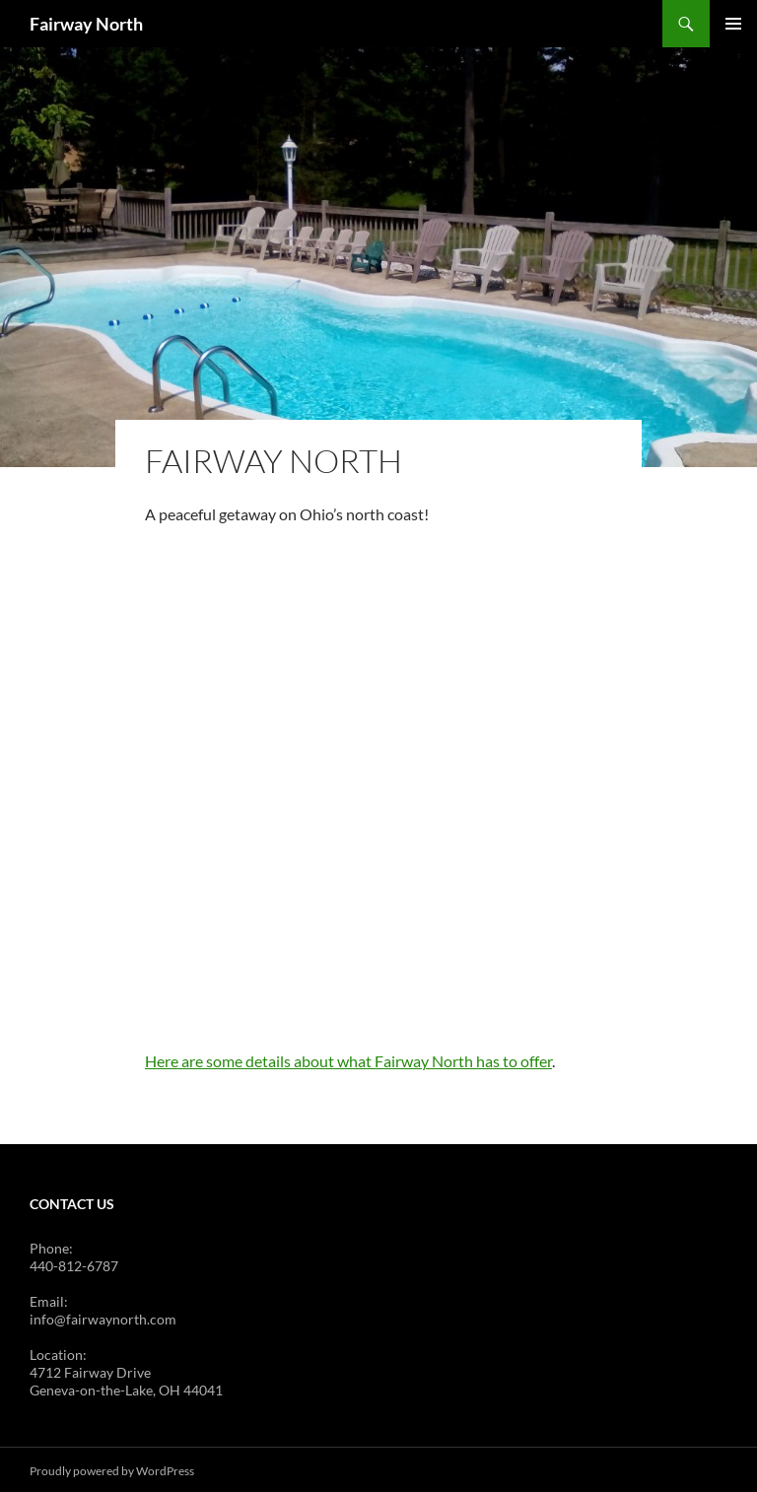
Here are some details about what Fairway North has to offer (348, 1058)
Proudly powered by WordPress (112, 1467)
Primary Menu (733, 23)
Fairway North (86, 23)
